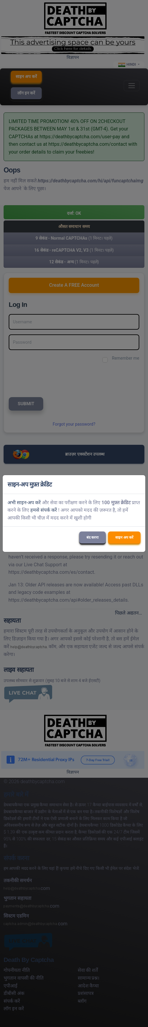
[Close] (138, 484)
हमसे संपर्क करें (43, 510)
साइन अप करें (124, 537)
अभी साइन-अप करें (24, 502)
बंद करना (92, 537)
